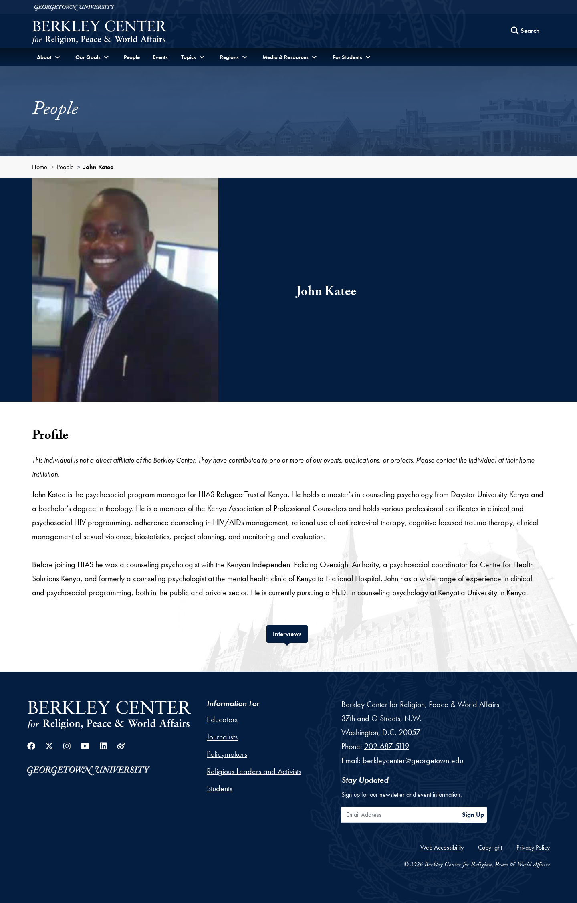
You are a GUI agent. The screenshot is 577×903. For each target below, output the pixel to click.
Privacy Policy (533, 847)
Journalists (222, 736)
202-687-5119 (386, 746)
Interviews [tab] (290, 633)
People (132, 57)
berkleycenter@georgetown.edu (413, 760)
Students (219, 788)
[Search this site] (525, 30)
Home (39, 167)
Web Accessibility (442, 847)
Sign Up (473, 814)
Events (160, 57)
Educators (222, 719)
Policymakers (227, 754)
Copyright (490, 847)
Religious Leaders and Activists (254, 771)
